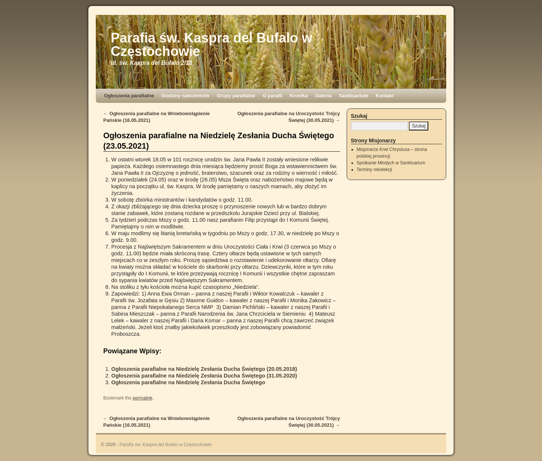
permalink (142, 398)
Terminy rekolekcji (374, 169)
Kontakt (385, 95)
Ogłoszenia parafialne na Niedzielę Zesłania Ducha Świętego (188, 382)
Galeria (323, 95)
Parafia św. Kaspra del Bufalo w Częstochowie (211, 44)
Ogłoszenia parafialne (129, 95)
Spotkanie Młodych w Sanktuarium (391, 162)
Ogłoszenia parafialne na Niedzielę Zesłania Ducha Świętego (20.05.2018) (204, 369)
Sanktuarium (353, 95)
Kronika (299, 95)
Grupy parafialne (236, 95)
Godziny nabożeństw (185, 95)
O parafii (273, 95)
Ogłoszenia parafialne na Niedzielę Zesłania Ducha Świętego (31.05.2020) (204, 376)
